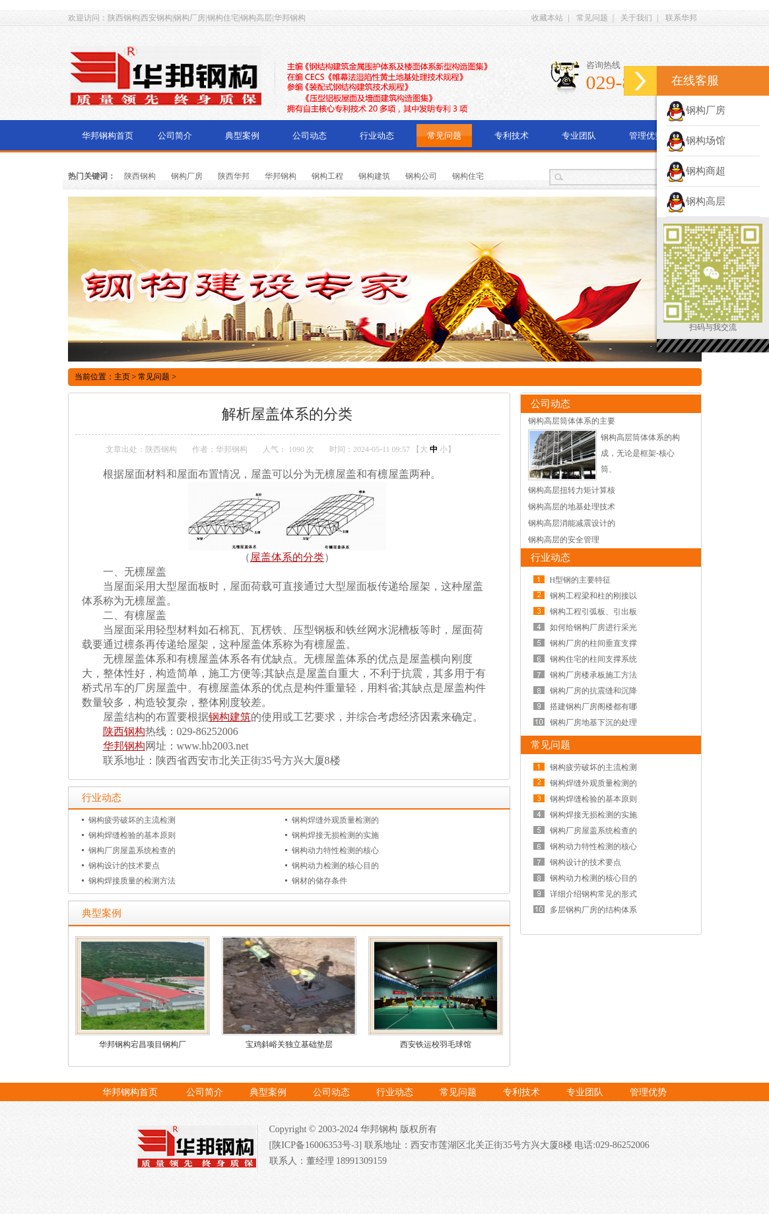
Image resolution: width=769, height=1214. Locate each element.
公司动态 (309, 136)
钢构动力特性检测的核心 (335, 850)
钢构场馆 (695, 140)
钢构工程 (327, 176)
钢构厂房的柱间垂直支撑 (593, 643)
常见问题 (592, 17)
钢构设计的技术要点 (124, 865)
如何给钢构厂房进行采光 (593, 627)
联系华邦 (681, 17)
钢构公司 (421, 176)
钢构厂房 (187, 176)
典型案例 (242, 136)
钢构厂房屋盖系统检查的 (132, 850)
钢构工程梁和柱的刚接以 (593, 595)
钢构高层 (695, 201)
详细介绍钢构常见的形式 (593, 894)
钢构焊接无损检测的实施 (335, 835)
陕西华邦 (234, 176)
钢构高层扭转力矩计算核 (571, 490)
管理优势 (646, 136)
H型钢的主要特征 (580, 580)
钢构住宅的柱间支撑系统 (593, 659)
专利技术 (511, 136)
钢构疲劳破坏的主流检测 (132, 820)
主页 (122, 376)
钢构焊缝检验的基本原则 (132, 835)
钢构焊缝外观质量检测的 (335, 820)
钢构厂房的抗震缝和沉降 (593, 690)
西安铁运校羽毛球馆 (435, 1044)
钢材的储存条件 (319, 880)
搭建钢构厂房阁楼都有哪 (593, 706)
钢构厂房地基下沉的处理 (593, 722)
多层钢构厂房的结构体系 (593, 909)
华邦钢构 (280, 176)
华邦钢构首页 (107, 136)
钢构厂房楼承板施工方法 (593, 675)
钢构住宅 (468, 176)
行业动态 (377, 136)
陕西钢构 (140, 176)
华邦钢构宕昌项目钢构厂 (142, 1044)
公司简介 (175, 136)
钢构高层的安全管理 (563, 539)
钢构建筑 (374, 176)
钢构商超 (695, 171)
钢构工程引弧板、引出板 (593, 611)
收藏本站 (547, 17)
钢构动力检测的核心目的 (335, 865)
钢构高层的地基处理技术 (571, 506)
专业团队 (579, 136)
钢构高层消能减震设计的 (571, 523)
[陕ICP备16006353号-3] (316, 1145)
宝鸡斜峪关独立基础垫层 (289, 1044)
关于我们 (636, 17)
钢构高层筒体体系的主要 (571, 421)
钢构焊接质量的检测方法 (132, 880)
